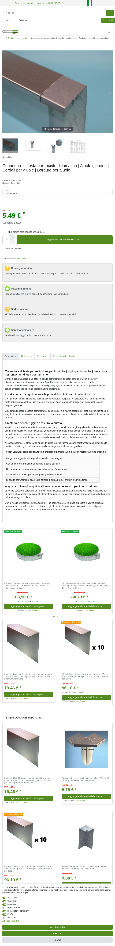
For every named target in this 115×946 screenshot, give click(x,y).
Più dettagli (42, 355)
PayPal (10, 914)
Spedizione (21, 258)
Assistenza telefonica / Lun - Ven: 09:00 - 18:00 (34, 3)
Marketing (12, 904)
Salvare (57, 940)
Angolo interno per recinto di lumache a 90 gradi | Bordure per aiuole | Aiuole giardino (85, 867)
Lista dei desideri (12, 248)
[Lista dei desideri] (97, 19)
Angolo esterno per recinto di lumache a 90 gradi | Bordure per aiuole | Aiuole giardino (85, 779)
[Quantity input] (6, 239)
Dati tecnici (26, 355)
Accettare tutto (57, 927)
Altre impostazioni (10, 921)
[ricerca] (55, 12)
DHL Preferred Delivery (18, 911)
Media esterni (13, 907)
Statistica (11, 901)
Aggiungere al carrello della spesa (78, 239)
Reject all (57, 933)
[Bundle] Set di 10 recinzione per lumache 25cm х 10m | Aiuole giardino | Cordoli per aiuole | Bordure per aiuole (85, 676)
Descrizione (10, 355)
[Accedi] (7, 19)
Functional (12, 917)
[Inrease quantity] (12, 237)
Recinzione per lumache (17, 38)
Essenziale (12, 897)
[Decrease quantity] (12, 241)
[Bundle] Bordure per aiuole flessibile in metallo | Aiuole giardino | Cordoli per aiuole (28, 585)
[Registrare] (21, 19)
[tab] (10, 355)
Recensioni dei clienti (63, 355)
